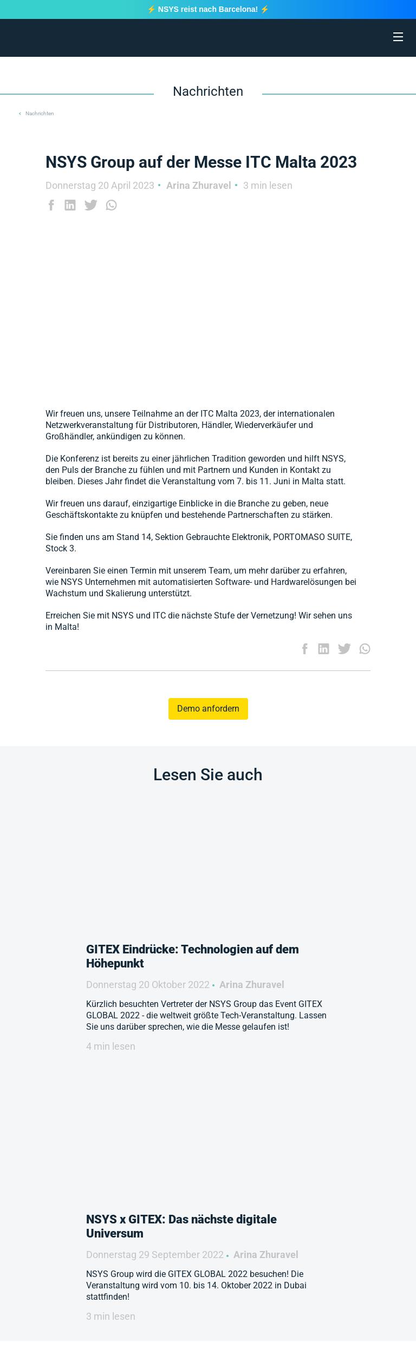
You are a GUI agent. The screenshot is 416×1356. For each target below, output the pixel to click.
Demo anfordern (208, 708)
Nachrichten (39, 113)
